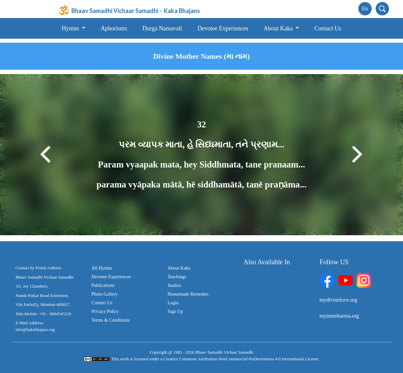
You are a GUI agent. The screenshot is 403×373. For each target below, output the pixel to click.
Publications (103, 285)
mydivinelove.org (338, 300)
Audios (174, 285)
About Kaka (179, 268)
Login (173, 302)
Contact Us (327, 28)
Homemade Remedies (188, 294)
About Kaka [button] (279, 28)
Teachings (177, 276)
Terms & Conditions (111, 320)
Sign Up (175, 311)
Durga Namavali (162, 28)
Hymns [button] (71, 28)
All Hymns (102, 268)
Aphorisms (114, 28)
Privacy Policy (105, 311)
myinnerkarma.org (339, 316)
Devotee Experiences (222, 28)
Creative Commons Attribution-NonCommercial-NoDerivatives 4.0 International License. (241, 358)
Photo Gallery (105, 294)
